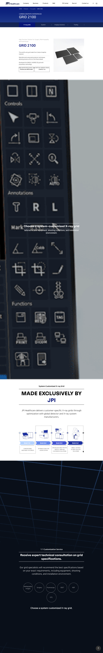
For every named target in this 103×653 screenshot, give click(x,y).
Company (26, 3)
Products (45, 3)
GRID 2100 (40, 8)
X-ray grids (32, 8)
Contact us (85, 3)
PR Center (65, 3)
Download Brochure (26, 69)
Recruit (74, 3)
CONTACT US (42, 69)
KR (93, 3)
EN (96, 3)
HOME (20, 8)
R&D (54, 3)
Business (35, 3)
